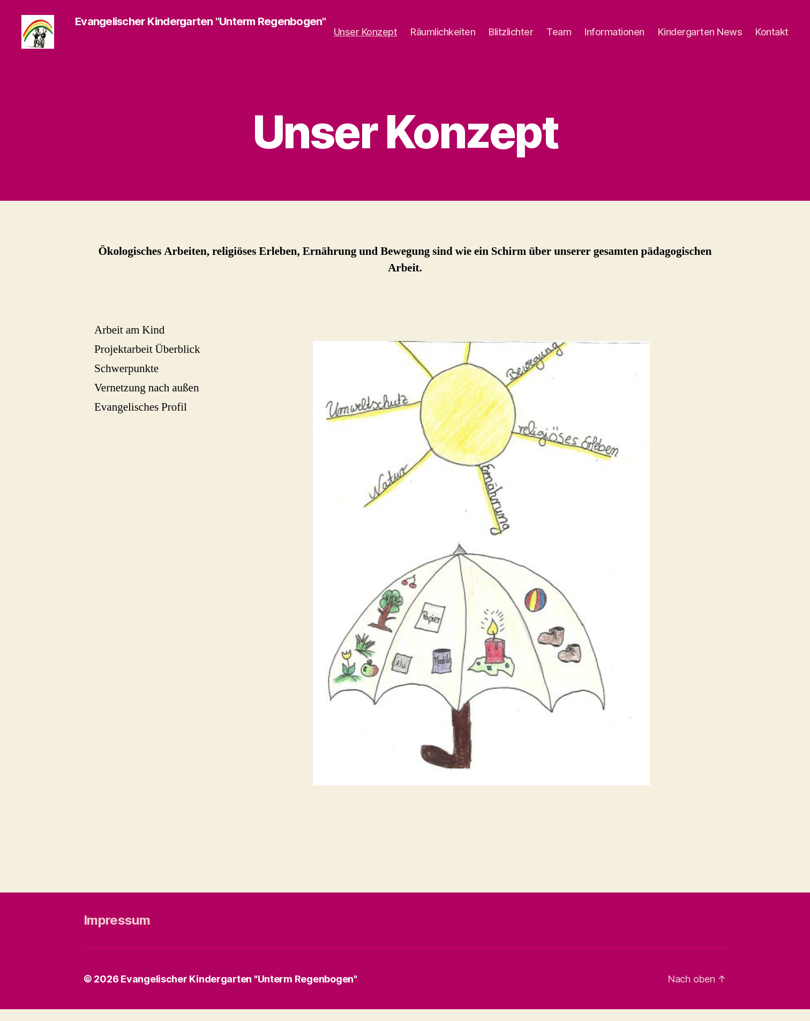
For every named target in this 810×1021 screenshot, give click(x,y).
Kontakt (772, 37)
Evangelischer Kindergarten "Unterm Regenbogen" (239, 990)
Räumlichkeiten (442, 37)
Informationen (614, 37)
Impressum (117, 932)
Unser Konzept (366, 37)
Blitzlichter (511, 37)
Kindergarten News (700, 37)
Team (558, 37)
